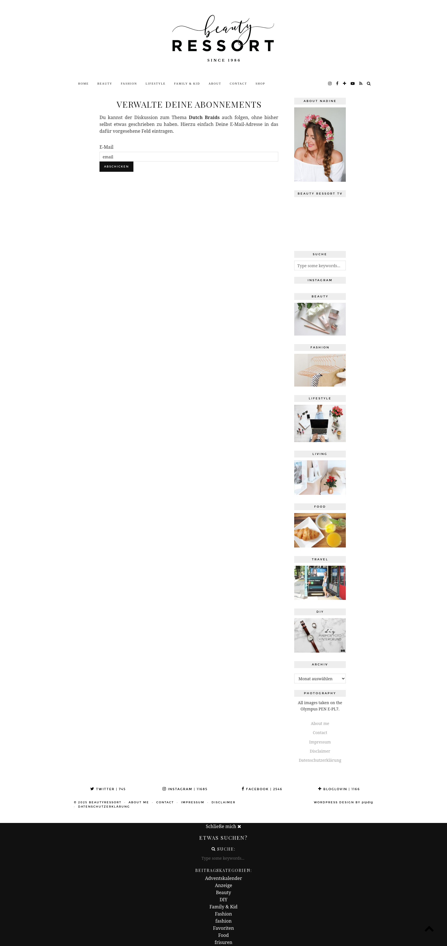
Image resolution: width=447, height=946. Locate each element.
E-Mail (106, 147)
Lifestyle (156, 83)
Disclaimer (320, 751)
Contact (238, 83)
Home (83, 83)
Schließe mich (223, 826)
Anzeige (223, 885)
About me (320, 723)
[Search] (369, 83)
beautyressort (105, 802)
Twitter (108, 789)
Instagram (185, 789)
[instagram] (330, 83)
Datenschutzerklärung (320, 760)
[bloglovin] (345, 83)
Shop (260, 83)
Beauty (104, 83)
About (215, 83)
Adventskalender (223, 878)
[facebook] (337, 83)
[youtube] (353, 83)
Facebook (262, 789)
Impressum (320, 742)
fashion (224, 921)
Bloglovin (339, 789)
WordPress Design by (343, 802)
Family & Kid (187, 83)
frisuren (223, 942)
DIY (223, 899)
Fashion (129, 83)
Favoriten (223, 928)
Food (223, 935)
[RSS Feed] (361, 83)
